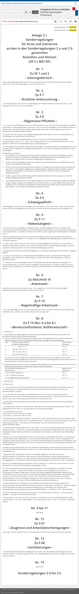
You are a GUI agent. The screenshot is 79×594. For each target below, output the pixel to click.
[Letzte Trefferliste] (30, 12)
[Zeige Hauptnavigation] (75, 3)
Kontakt (4, 590)
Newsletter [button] (12, 590)
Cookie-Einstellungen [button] (69, 590)
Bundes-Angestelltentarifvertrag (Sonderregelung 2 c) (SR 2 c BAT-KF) (33, 21)
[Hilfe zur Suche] (26, 12)
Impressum (22, 590)
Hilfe (58, 590)
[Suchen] (35, 12)
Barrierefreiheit (49, 590)
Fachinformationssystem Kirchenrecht (21, 3)
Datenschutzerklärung (35, 590)
